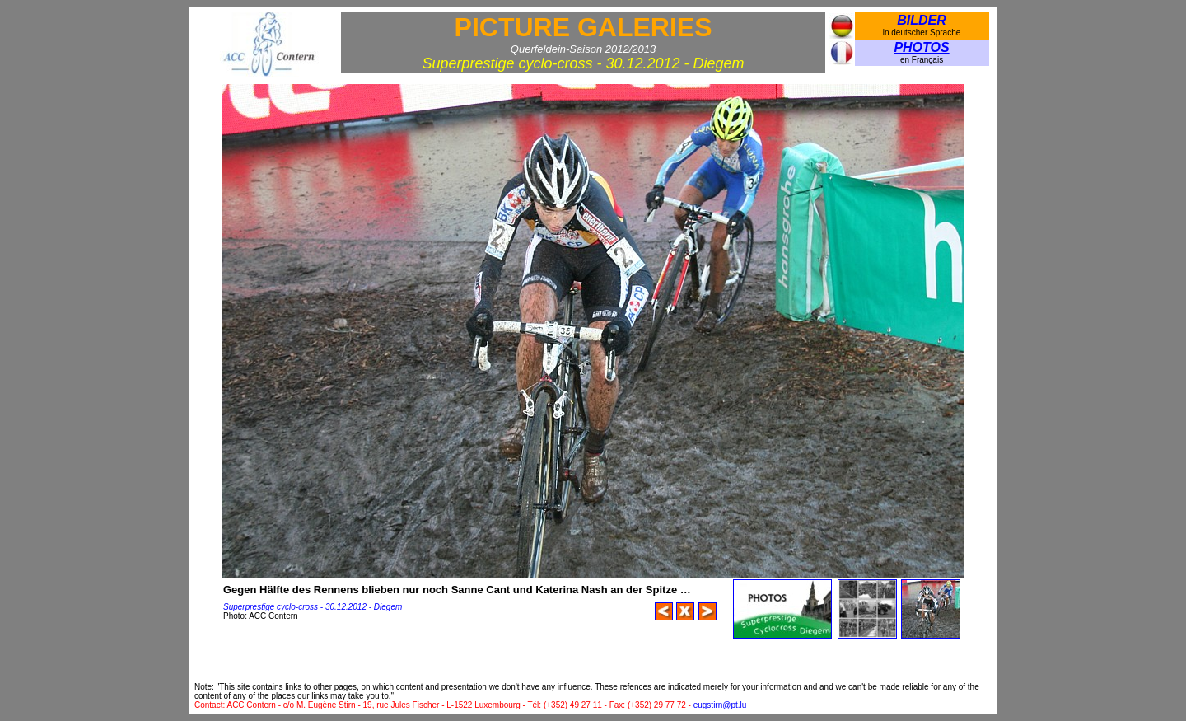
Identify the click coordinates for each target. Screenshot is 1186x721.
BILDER (921, 20)
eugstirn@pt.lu (720, 704)
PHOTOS (921, 47)
